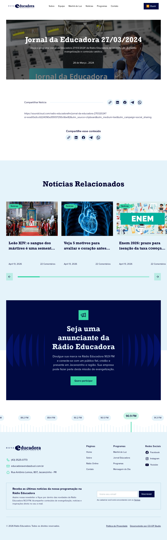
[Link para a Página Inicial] (23, 448)
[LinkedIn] (117, 102)
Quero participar (83, 381)
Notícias (89, 6)
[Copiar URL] (110, 102)
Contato (114, 6)
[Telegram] (132, 102)
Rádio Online (92, 463)
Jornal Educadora (121, 457)
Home (89, 452)
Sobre (51, 6)
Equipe (61, 6)
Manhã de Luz (75, 6)
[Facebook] (125, 102)
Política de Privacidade (116, 526)
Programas (102, 6)
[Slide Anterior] (9, 276)
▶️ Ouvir (151, 6)
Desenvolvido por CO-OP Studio (145, 526)
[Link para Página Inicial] (24, 6)
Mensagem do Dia (121, 469)
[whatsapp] (140, 102)
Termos (137, 500)
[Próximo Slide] (157, 276)
